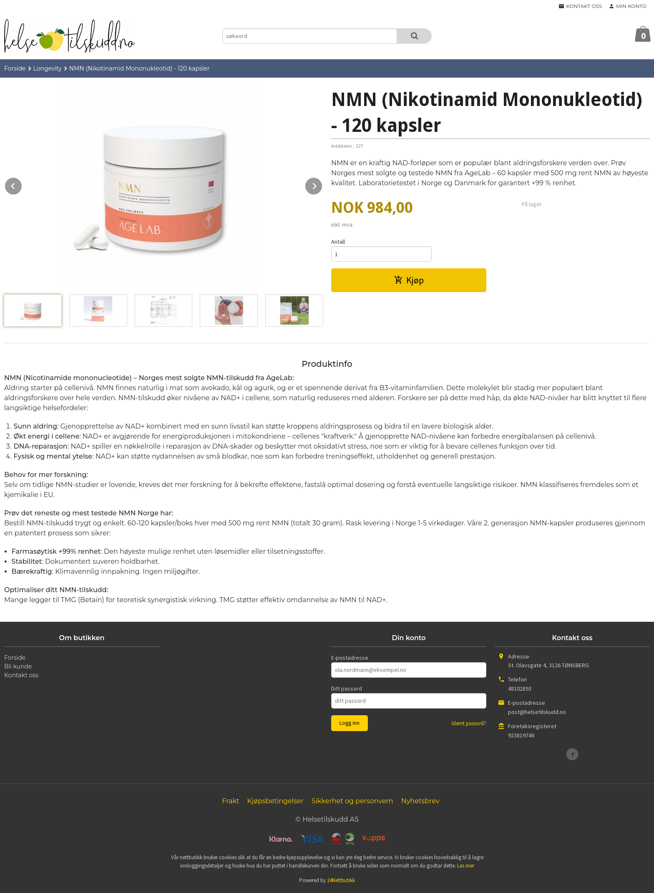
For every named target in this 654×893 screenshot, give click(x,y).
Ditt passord (346, 688)
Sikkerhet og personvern (352, 801)
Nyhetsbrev (420, 801)
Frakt (230, 801)
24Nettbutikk (341, 880)
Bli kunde (18, 666)
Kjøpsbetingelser (275, 801)
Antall (338, 241)
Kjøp (409, 280)
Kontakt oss (21, 675)
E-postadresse (349, 657)
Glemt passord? (468, 723)
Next (322, 184)
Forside (15, 68)
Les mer (465, 865)
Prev (22, 184)
